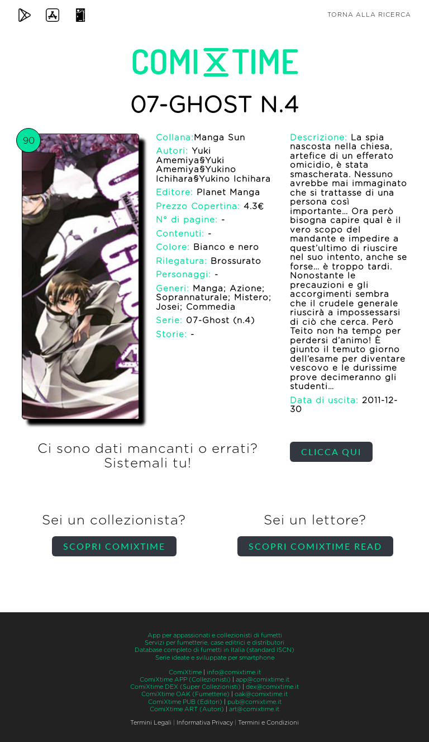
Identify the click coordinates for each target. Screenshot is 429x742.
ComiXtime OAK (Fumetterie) (185, 694)
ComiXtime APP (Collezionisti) (185, 680)
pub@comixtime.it (254, 702)
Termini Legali (150, 723)
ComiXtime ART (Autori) (187, 709)
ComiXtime (185, 672)
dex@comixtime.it (272, 687)
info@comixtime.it (234, 672)
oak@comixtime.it (261, 694)
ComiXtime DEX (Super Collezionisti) (185, 687)
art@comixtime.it (254, 709)
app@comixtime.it (262, 680)
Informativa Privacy (205, 723)
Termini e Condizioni (268, 723)
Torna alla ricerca (369, 15)
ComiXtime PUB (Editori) (185, 702)
